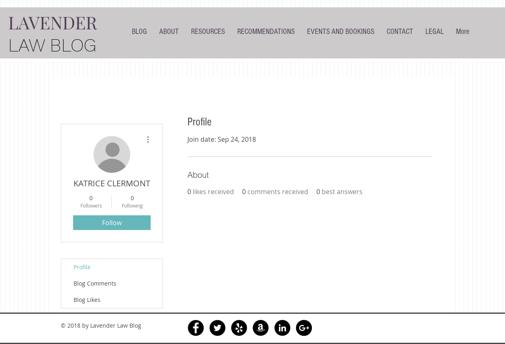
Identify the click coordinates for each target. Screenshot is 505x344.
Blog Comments (94, 283)
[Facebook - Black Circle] (196, 328)
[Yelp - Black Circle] (239, 328)
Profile (82, 267)
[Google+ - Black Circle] (304, 328)
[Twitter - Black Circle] (217, 328)
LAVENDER (52, 22)
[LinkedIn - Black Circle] (282, 328)
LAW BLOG (52, 45)
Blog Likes (86, 300)
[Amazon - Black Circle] (261, 328)
